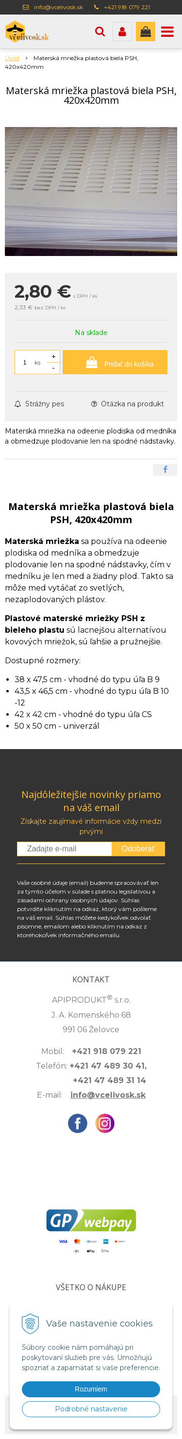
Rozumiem (91, 1389)
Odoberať (138, 849)
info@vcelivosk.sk (58, 7)
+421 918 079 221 (127, 7)
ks (37, 362)
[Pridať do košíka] (115, 362)
